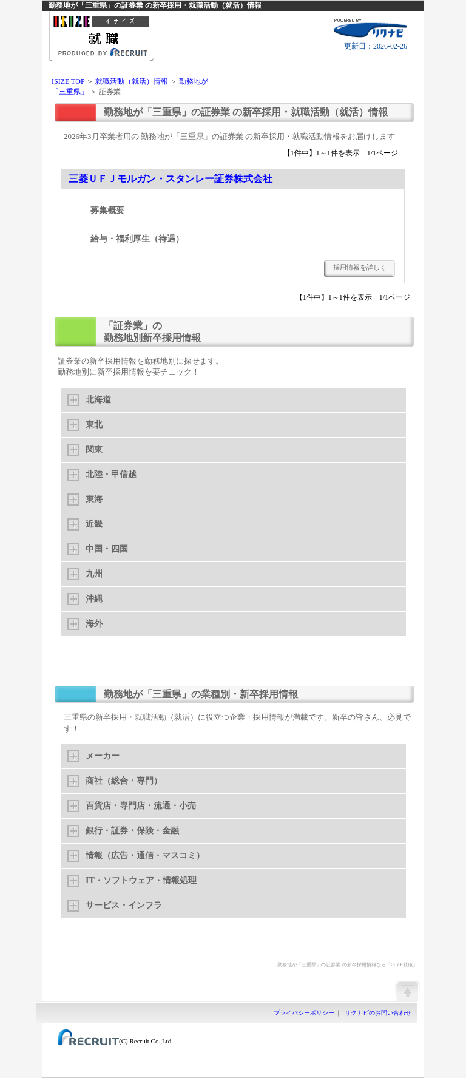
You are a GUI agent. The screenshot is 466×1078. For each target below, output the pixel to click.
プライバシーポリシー (304, 1012)
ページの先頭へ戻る (407, 990)
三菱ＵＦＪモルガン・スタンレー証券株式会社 (170, 179)
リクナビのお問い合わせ (378, 1012)
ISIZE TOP (68, 81)
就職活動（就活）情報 (131, 81)
